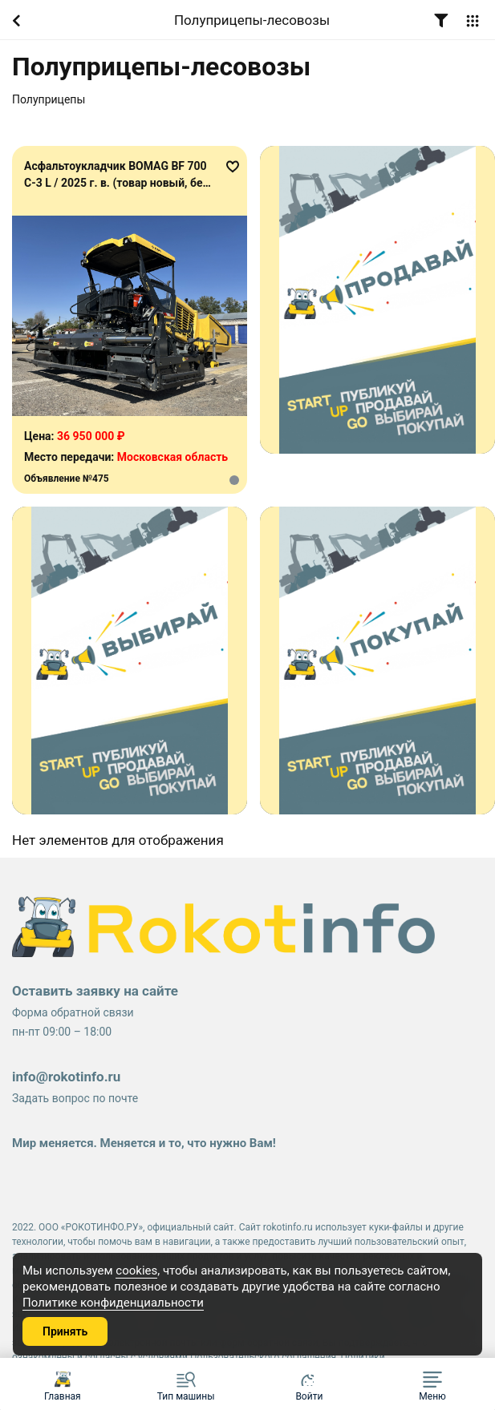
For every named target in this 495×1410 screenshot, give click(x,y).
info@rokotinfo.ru (66, 1077)
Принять (65, 1331)
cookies (136, 1270)
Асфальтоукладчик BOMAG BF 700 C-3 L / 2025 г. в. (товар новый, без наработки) (116, 183)
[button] (432, 1384)
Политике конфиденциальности (113, 1302)
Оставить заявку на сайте (95, 991)
